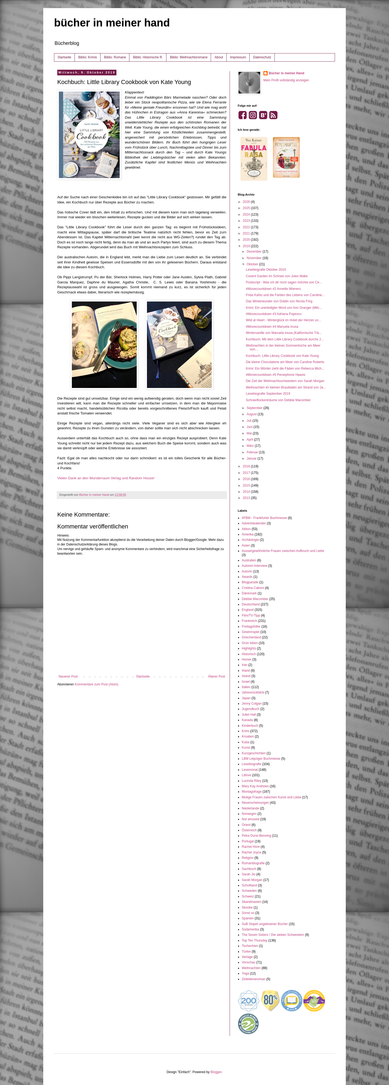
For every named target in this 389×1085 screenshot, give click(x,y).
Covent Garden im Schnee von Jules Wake (277, 276)
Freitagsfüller (251, 626)
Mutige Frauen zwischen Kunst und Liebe (271, 797)
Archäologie (250, 540)
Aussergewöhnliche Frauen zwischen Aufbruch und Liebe (283, 551)
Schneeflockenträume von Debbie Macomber (278, 400)
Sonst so (248, 913)
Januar (252, 458)
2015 (247, 485)
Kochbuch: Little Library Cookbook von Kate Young (282, 356)
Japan (246, 698)
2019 (247, 246)
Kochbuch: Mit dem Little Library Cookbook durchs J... (284, 339)
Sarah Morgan (252, 880)
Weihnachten (251, 968)
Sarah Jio (249, 874)
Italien (246, 687)
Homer (246, 659)
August (252, 414)
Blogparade (250, 582)
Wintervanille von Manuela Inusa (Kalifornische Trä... (283, 333)
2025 (247, 208)
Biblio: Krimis (87, 57)
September (255, 408)
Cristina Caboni (253, 588)
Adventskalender (254, 523)
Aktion (246, 529)
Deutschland (251, 604)
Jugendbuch (250, 709)
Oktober (253, 264)
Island (246, 676)
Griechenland (251, 637)
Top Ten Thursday (254, 940)
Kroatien (248, 736)
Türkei (246, 951)
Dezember (255, 251)
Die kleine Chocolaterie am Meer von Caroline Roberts (285, 362)
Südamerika (250, 929)
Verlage (247, 957)
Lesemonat (250, 770)
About (218, 57)
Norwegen (249, 814)
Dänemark (249, 593)
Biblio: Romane (115, 57)
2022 (247, 227)
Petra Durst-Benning (256, 836)
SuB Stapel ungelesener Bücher (265, 924)
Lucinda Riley (251, 781)
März (251, 446)
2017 (247, 473)
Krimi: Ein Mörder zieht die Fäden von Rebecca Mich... (285, 368)
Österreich (249, 830)
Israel (246, 682)
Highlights (249, 648)
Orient (246, 825)
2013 (247, 498)
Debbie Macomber (255, 599)
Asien (246, 545)
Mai (250, 433)
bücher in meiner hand (112, 23)
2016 (247, 479)
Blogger (216, 1072)
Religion (247, 858)
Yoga (245, 973)
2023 (247, 221)
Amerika (248, 534)
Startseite (64, 57)
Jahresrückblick (253, 692)
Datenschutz (262, 57)
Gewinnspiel (250, 632)
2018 (247, 466)
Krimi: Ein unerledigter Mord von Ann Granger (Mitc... (284, 308)
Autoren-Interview (254, 566)
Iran (244, 665)
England (248, 610)
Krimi (245, 731)
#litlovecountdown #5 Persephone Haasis (275, 375)
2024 (247, 214)
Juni (250, 427)
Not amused (250, 819)
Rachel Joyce (251, 852)
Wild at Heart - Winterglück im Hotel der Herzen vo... (283, 320)
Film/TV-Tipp (251, 615)
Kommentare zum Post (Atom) (96, 684)
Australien (249, 560)
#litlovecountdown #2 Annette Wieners (273, 289)
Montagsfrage (251, 791)
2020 (247, 240)
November (255, 258)
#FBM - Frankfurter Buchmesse (264, 518)
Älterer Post (216, 676)
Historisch (249, 654)
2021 (247, 233)
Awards (247, 577)
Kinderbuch (250, 726)
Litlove (246, 775)
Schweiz (248, 896)
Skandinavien (251, 902)
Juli (249, 421)
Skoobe (247, 907)
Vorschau (248, 962)
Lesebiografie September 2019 (268, 394)
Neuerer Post (68, 676)
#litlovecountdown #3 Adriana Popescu (273, 314)
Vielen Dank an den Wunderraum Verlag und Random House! (106, 478)
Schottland (249, 885)
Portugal (248, 841)
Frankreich (249, 621)
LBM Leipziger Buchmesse (261, 759)
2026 (247, 202)
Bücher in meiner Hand (286, 73)
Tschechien (250, 946)
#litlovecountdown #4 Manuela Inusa (272, 327)
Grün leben (250, 643)
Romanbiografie (253, 863)
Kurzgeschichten (254, 753)
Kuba (245, 742)
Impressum (238, 57)
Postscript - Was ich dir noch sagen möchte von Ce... (284, 282)
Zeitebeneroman (253, 979)
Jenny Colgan (251, 703)
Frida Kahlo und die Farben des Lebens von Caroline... (285, 295)
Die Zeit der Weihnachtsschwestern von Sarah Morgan (285, 381)
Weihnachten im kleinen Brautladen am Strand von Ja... (286, 387)
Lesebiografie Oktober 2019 (266, 270)
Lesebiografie (251, 764)
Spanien (248, 918)
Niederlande (250, 808)
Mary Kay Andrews (255, 786)
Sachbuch (249, 869)
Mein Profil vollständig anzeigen (286, 80)
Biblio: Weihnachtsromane (188, 57)
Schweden (249, 891)
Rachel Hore (251, 847)
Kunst (246, 747)
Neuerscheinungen (255, 803)
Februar (253, 452)
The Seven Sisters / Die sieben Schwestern (273, 935)
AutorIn (247, 571)
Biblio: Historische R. (148, 57)
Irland (246, 670)
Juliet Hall (249, 714)
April (250, 439)
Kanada (247, 720)
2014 (247, 492)
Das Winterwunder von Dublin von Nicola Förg (279, 301)
